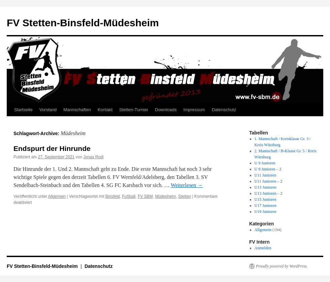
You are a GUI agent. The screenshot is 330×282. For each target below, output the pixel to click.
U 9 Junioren (265, 163)
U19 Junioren (265, 211)
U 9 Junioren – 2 (268, 169)
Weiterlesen (187, 185)
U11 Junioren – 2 (269, 181)
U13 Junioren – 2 (269, 193)
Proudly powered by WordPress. (282, 266)
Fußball (128, 196)
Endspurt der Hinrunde (52, 148)
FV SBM (145, 196)
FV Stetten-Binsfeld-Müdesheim (83, 22)
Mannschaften (77, 109)
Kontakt (105, 109)
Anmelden (263, 248)
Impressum (194, 109)
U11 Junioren (265, 175)
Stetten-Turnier (133, 109)
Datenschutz (224, 109)
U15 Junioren (265, 199)
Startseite (23, 109)
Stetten (184, 196)
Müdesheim (165, 196)
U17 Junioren (265, 205)
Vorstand (48, 109)
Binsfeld (112, 196)
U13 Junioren (265, 187)
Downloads (165, 109)
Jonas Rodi (94, 157)
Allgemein (57, 196)
